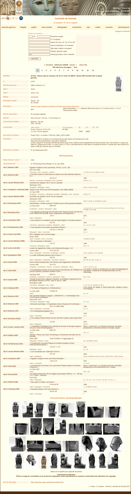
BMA (51, 307)
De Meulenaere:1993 (15, 228)
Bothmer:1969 (13, 305)
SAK (51, 244)
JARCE (52, 362)
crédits (97, 27)
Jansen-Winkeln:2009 (16, 197)
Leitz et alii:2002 (14, 249)
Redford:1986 (13, 383)
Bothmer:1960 (13, 168)
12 (88, 71)
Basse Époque (36, 119)
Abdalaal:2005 (13, 289)
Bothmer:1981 (13, 176)
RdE (51, 224)
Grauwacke (35, 98)
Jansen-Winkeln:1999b (16, 242)
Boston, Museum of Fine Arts (41, 130)
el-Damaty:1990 (13, 390)
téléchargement (123, 27)
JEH (51, 217)
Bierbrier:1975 (13, 297)
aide (88, 27)
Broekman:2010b (14, 320)
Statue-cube (35, 94)
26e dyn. (45, 119)
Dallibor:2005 (13, 336)
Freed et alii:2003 (14, 235)
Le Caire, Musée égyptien (39, 132)
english (33, 27)
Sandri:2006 (12, 263)
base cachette (47, 27)
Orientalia (53, 385)
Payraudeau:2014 (14, 204)
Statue (33, 90)
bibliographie (62, 27)
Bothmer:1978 (13, 312)
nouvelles (109, 27)
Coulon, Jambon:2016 (16, 328)
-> (73, 66)
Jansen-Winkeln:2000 (16, 352)
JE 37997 (66, 145)
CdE (51, 231)
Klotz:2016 (12, 367)
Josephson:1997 (14, 359)
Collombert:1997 (14, 221)
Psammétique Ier (55, 119)
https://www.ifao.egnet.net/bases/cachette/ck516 (47, 483)
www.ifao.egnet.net (8, 27)
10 (77, 71)
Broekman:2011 (13, 213)
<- (48, 66)
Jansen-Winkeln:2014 (16, 184)
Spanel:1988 (12, 281)
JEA (51, 323)
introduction (76, 27)
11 (82, 71)
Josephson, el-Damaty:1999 (18, 191)
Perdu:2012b (12, 375)
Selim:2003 (12, 272)
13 (93, 71)
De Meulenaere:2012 (15, 345)
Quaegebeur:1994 (14, 256)
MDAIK (52, 179)
